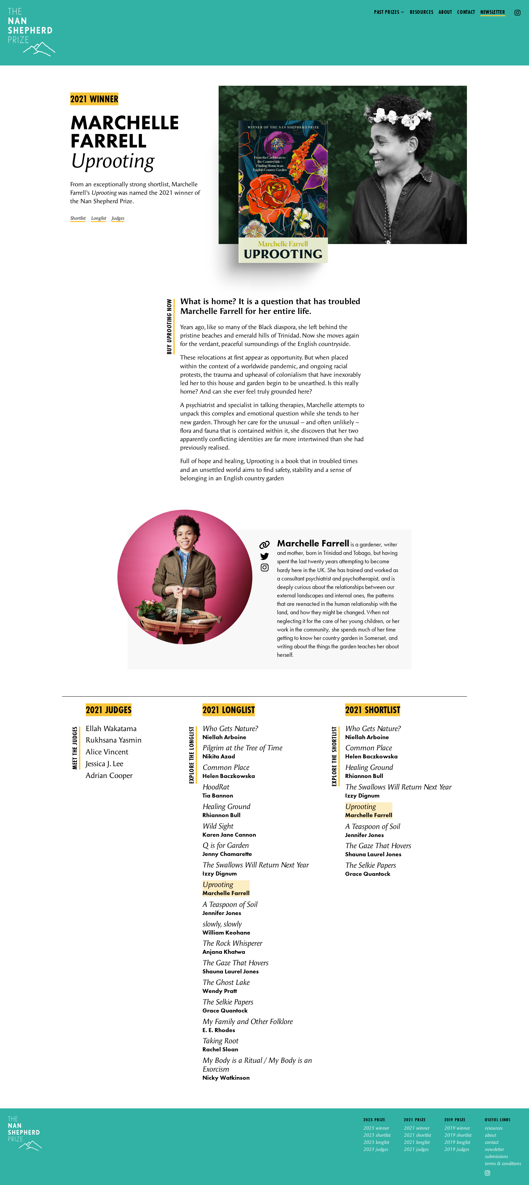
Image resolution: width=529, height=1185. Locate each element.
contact (491, 1142)
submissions (496, 1156)
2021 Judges (109, 709)
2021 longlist (416, 1142)
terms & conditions (503, 1163)
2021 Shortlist (372, 709)
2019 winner (457, 1128)
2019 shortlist (457, 1135)
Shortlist (77, 218)
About (445, 12)
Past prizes (386, 12)
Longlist (98, 218)
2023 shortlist (376, 1135)
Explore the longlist (191, 755)
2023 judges (375, 1149)
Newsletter (492, 12)
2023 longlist (376, 1142)
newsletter (494, 1149)
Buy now (169, 326)
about (490, 1135)
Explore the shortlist (334, 756)
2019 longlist (457, 1142)
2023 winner (376, 1128)
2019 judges (456, 1149)
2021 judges (416, 1149)
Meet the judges (74, 748)
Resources (422, 12)
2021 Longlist (228, 709)
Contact (466, 12)
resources (493, 1128)
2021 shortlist (417, 1135)
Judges (118, 218)
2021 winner (94, 98)
